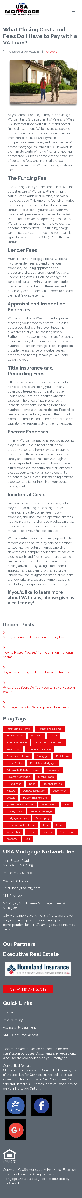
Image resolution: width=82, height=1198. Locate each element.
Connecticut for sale (17, 1065)
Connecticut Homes (56, 1070)
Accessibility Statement (19, 1027)
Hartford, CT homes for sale (35, 1084)
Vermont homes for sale (24, 1079)
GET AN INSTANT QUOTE (28, 989)
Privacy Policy (13, 1020)
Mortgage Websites (17, 1179)
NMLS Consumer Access (20, 1035)
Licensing (10, 1012)
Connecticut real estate (46, 1075)
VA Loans (51, 51)
